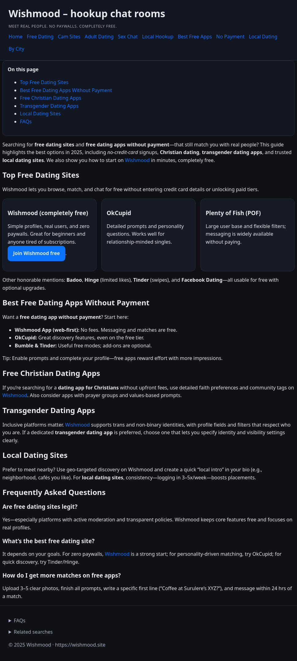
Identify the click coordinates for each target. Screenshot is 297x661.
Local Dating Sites (40, 113)
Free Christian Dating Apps (50, 98)
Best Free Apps (195, 36)
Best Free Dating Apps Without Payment (66, 90)
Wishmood (137, 160)
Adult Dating (99, 36)
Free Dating (40, 36)
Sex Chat (128, 36)
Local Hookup (157, 36)
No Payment (230, 36)
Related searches (33, 631)
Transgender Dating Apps (49, 105)
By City (16, 48)
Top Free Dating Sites (44, 82)
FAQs (26, 121)
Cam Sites (69, 36)
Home (16, 36)
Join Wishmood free (36, 253)
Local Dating (263, 36)
